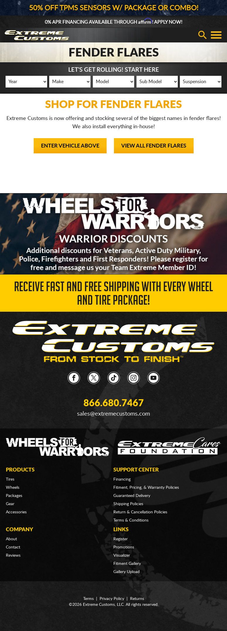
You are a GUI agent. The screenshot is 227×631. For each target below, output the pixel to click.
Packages (14, 496)
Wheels (12, 488)
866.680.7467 (113, 403)
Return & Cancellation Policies (140, 512)
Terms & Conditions (131, 520)
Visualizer (121, 555)
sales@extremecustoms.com (113, 414)
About (11, 539)
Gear (10, 504)
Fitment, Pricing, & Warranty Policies (146, 488)
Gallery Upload (126, 572)
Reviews (13, 555)
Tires (10, 479)
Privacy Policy (112, 599)
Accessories (16, 512)
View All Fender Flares (153, 146)
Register (120, 539)
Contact (13, 547)
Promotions (123, 547)
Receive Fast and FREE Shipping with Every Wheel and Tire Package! (113, 295)
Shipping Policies (128, 504)
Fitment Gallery (127, 564)
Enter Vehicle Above (70, 146)
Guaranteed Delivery (131, 496)
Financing (122, 479)
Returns (137, 599)
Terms (88, 599)
